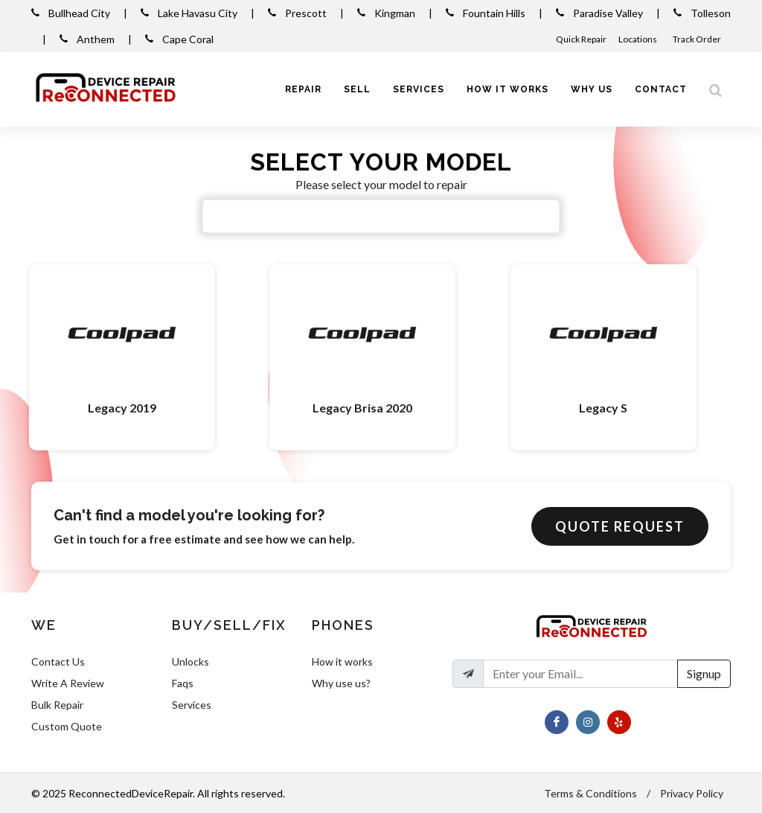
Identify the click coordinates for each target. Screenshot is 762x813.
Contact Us (58, 661)
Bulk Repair (57, 704)
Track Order (698, 39)
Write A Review (67, 683)
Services (191, 704)
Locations (638, 39)
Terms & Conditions (590, 793)
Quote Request (620, 526)
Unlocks (190, 661)
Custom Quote (66, 726)
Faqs (182, 683)
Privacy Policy (691, 793)
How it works (342, 661)
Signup (704, 673)
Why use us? (341, 683)
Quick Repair (581, 39)
